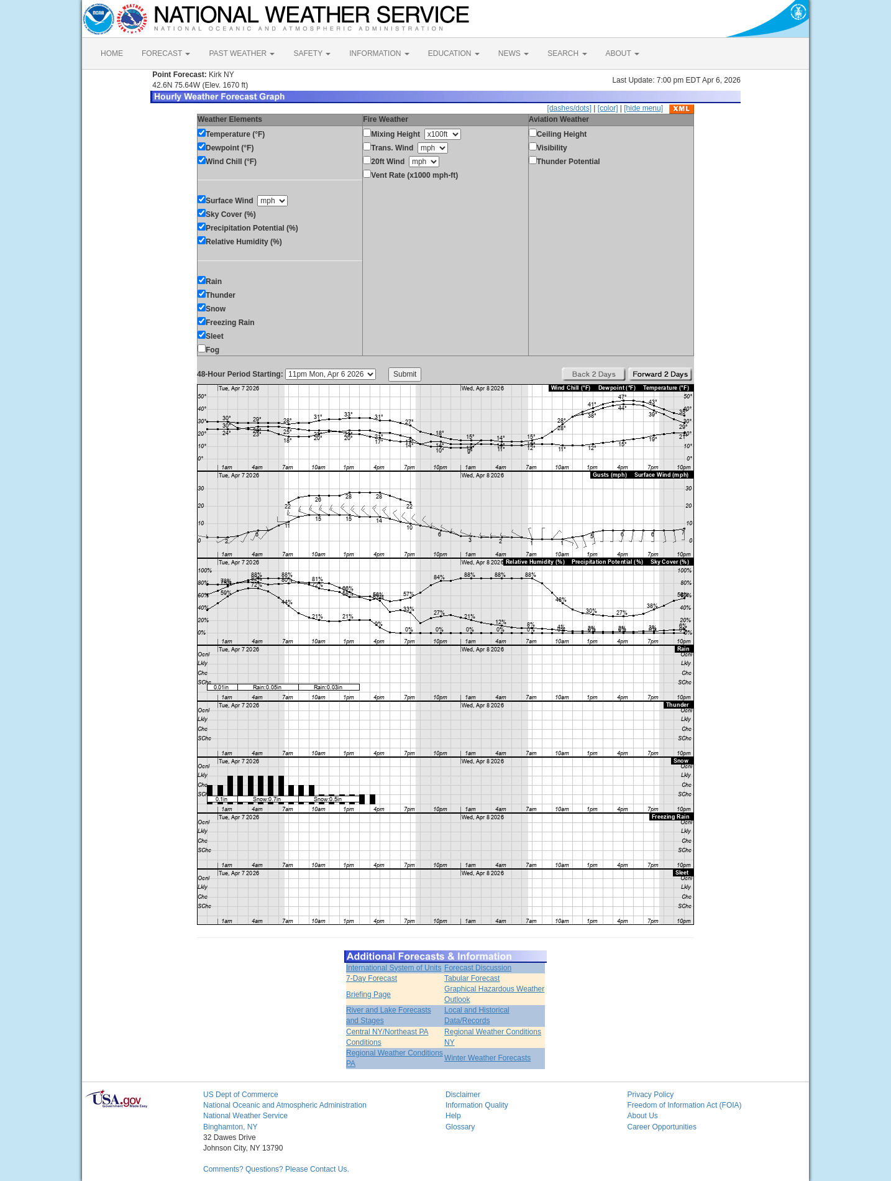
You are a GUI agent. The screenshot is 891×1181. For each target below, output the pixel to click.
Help (453, 1115)
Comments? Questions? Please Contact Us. (276, 1169)
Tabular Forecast (472, 978)
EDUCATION (454, 53)
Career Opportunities (662, 1127)
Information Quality (477, 1105)
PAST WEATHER (242, 53)
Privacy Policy (651, 1094)
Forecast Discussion (477, 967)
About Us (643, 1115)
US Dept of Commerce (240, 1094)
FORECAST (166, 53)
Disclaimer (463, 1094)
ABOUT (622, 53)
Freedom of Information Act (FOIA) (685, 1105)
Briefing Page (368, 994)
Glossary (460, 1127)
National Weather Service (245, 1115)
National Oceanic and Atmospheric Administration (285, 1105)
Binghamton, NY (230, 1127)
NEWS (513, 53)
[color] (608, 108)
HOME (112, 53)
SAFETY (312, 53)
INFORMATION (379, 53)
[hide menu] (643, 108)
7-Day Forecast (371, 978)
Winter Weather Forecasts (487, 1058)
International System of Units (393, 967)
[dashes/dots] (569, 108)
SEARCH (567, 53)
